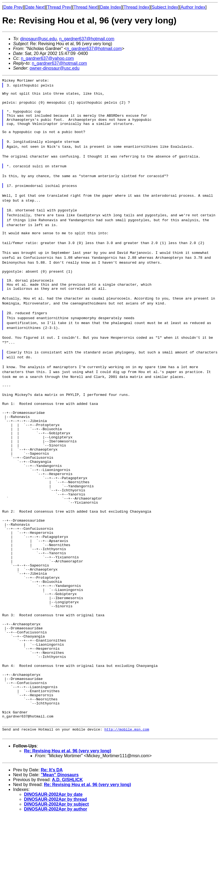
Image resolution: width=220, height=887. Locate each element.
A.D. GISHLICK (67, 850)
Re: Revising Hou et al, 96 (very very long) (67, 822)
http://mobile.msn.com (126, 800)
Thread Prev (59, 7)
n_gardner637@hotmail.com (86, 38)
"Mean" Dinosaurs (60, 845)
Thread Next (85, 7)
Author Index (193, 7)
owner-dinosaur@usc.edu (54, 68)
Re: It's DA (52, 841)
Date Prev (13, 7)
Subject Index (165, 7)
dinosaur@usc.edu (38, 38)
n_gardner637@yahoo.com (47, 58)
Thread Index (136, 7)
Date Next (34, 7)
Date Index (110, 7)
